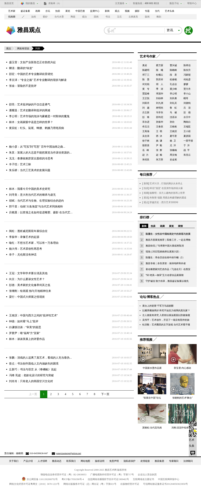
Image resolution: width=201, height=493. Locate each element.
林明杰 (159, 107)
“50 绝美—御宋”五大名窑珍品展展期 (165, 275)
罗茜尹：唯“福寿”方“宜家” (24, 333)
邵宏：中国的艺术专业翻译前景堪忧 (31, 74)
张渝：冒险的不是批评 (23, 85)
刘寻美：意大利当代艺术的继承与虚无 (32, 194)
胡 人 (159, 84)
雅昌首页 (9, 3)
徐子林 (145, 140)
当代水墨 (59, 16)
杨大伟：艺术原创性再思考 (25, 248)
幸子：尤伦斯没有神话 (23, 254)
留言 (193, 452)
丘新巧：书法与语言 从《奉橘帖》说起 (33, 369)
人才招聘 (42, 461)
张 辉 (159, 150)
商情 (180, 226)
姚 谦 (159, 140)
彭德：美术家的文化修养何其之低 (29, 285)
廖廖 (186, 84)
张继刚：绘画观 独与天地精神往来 (30, 290)
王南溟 (173, 131)
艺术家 (11, 11)
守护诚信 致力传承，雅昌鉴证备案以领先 (167, 281)
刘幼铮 (159, 98)
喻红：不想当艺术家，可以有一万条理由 (33, 242)
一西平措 (188, 140)
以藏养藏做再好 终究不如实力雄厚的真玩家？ (166, 310)
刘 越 (145, 107)
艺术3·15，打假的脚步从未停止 (166, 183)
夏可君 (173, 136)
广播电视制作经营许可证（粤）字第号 (112, 474)
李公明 (173, 93)
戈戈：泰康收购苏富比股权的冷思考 (31, 158)
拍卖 (57, 11)
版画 (147, 16)
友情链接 (145, 461)
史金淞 (173, 159)
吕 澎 (187, 107)
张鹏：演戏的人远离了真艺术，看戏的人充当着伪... (40, 357)
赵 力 (145, 154)
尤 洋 (173, 145)
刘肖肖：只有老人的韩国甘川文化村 (31, 381)
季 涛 (159, 89)
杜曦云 (159, 74)
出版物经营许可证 (129, 484)
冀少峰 (173, 89)
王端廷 (187, 126)
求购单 (54, 3)
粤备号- (73, 479)
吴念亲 (145, 136)
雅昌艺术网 (10, 30)
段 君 (173, 74)
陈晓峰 (173, 70)
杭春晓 (173, 79)
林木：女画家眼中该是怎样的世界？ (31, 122)
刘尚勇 (173, 98)
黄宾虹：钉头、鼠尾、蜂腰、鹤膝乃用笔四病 (36, 128)
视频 (127, 11)
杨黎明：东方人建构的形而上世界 (167, 193)
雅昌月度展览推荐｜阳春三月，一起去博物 (168, 239)
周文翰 (173, 154)
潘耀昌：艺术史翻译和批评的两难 (29, 110)
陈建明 (145, 70)
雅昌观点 (29, 30)
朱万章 (159, 159)
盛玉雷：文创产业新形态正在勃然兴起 (32, 62)
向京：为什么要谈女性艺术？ (27, 279)
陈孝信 (187, 65)
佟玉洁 (145, 126)
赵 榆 (159, 154)
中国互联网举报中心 (168, 479)
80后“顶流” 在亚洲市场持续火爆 (166, 188)
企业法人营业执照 (147, 474)
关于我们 (13, 461)
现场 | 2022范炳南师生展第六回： (163, 251)
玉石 (119, 16)
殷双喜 (145, 145)
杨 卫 (173, 140)
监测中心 (95, 11)
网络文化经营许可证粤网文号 (34, 484)
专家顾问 (173, 461)
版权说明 (99, 461)
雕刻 (158, 16)
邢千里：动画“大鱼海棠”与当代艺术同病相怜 (36, 206)
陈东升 (187, 70)
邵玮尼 (159, 117)
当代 (157, 11)
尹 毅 (159, 145)
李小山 (187, 93)
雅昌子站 (174, 3)
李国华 (159, 93)
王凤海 (145, 131)
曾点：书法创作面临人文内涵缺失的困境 (33, 363)
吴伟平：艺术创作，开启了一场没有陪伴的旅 (165, 320)
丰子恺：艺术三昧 (20, 164)
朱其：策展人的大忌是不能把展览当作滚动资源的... (40, 152)
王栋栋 (173, 126)
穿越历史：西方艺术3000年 (164, 202)
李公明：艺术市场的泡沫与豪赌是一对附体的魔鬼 (39, 116)
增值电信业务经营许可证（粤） (63, 474)
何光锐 (145, 84)
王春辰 (159, 126)
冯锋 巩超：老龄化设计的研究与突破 (31, 375)
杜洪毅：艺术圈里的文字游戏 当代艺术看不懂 (166, 324)
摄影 (137, 11)
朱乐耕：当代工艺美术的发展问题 (29, 170)
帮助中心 (192, 3)
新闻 (107, 11)
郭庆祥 (159, 79)
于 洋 (187, 145)
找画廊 (11, 16)
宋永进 (145, 122)
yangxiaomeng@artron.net (68, 453)
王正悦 (145, 98)
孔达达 (173, 84)
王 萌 (159, 131)
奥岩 (144, 65)
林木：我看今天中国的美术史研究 (29, 188)
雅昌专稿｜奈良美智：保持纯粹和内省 (166, 263)
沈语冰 (173, 117)
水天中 (187, 117)
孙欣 (172, 122)
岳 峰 (145, 150)
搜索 (188, 30)
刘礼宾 (173, 103)
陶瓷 (73, 16)
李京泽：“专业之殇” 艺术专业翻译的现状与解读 (38, 79)
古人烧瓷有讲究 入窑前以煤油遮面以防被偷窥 (166, 315)
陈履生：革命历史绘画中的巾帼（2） (165, 257)
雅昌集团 (159, 461)
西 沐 (159, 136)
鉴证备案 (25, 11)
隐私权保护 (129, 461)
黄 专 (145, 89)
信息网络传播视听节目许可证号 (108, 479)
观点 (117, 11)
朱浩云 (187, 154)
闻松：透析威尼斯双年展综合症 (28, 231)
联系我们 (71, 461)
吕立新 (145, 112)
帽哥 (186, 98)
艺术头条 (169, 11)
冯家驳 (187, 74)
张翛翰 (173, 150)
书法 (107, 16)
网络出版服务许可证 (89, 484)
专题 (147, 11)
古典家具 (133, 16)
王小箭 (187, 131)
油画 (33, 16)
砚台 (84, 16)
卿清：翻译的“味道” (21, 68)
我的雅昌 (30, 3)
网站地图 (85, 461)
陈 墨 (145, 79)
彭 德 (187, 112)
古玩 (47, 11)
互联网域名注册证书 (143, 479)
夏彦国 (187, 136)
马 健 (173, 112)
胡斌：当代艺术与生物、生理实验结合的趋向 (36, 200)
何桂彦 (187, 79)
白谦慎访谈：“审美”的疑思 (25, 327)
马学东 (159, 112)
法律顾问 (188, 461)
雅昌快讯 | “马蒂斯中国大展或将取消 (165, 245)
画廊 (37, 11)
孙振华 (159, 122)
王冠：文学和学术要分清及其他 (28, 273)
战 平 (187, 150)
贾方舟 (187, 89)
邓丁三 (145, 74)
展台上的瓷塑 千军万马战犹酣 (158, 305)
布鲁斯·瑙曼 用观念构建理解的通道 (168, 197)
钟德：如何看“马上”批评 (23, 321)
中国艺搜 (80, 11)
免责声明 (114, 461)
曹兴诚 (173, 65)
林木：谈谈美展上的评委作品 (27, 339)
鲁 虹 (173, 107)
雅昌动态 (56, 461)
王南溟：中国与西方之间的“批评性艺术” (33, 315)
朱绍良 (145, 159)
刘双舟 (145, 103)
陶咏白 (187, 122)
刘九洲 (159, 103)
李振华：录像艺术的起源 (24, 236)
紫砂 (45, 16)
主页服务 (119, 3)
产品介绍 (28, 461)
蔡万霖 (159, 65)
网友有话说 (23, 48)
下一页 (105, 394)
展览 (67, 11)
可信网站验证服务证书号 (165, 484)
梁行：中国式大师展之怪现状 (27, 296)
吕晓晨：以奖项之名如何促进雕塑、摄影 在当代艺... (41, 212)
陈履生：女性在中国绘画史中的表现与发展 (168, 234)
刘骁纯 (187, 103)
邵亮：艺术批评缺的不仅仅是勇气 (29, 104)
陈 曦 (159, 70)
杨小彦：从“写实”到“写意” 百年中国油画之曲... (37, 146)
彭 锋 (145, 117)
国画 (96, 16)
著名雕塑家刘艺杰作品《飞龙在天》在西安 (168, 269)
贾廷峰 (145, 93)
